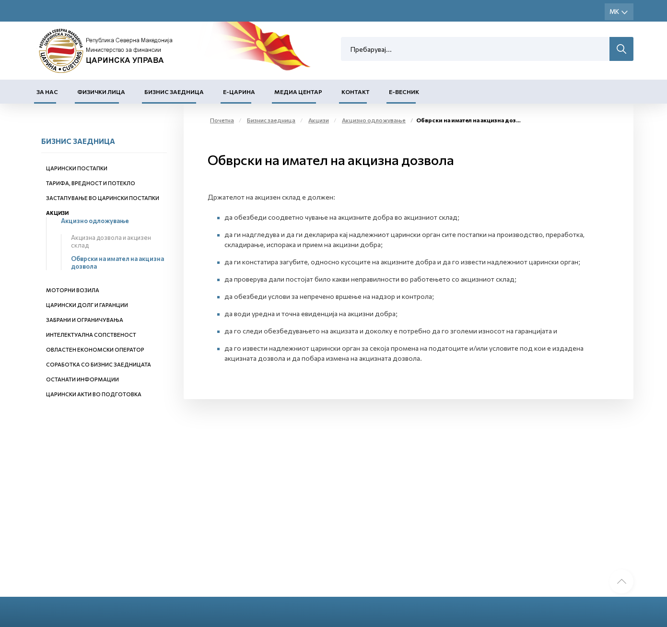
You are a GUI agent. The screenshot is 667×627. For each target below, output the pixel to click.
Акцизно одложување (95, 221)
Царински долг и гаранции (87, 305)
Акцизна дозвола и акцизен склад (111, 241)
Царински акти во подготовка (93, 394)
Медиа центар (298, 91)
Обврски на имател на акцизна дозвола (117, 262)
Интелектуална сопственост (91, 334)
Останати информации (82, 379)
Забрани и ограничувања (84, 320)
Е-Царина (239, 91)
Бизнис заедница (174, 91)
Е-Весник (404, 91)
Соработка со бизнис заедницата (98, 364)
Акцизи (57, 213)
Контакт (355, 91)
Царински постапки (76, 168)
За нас (47, 91)
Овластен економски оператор (95, 349)
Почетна (222, 120)
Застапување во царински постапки (102, 198)
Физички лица (101, 91)
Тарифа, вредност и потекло (90, 183)
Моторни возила (72, 290)
